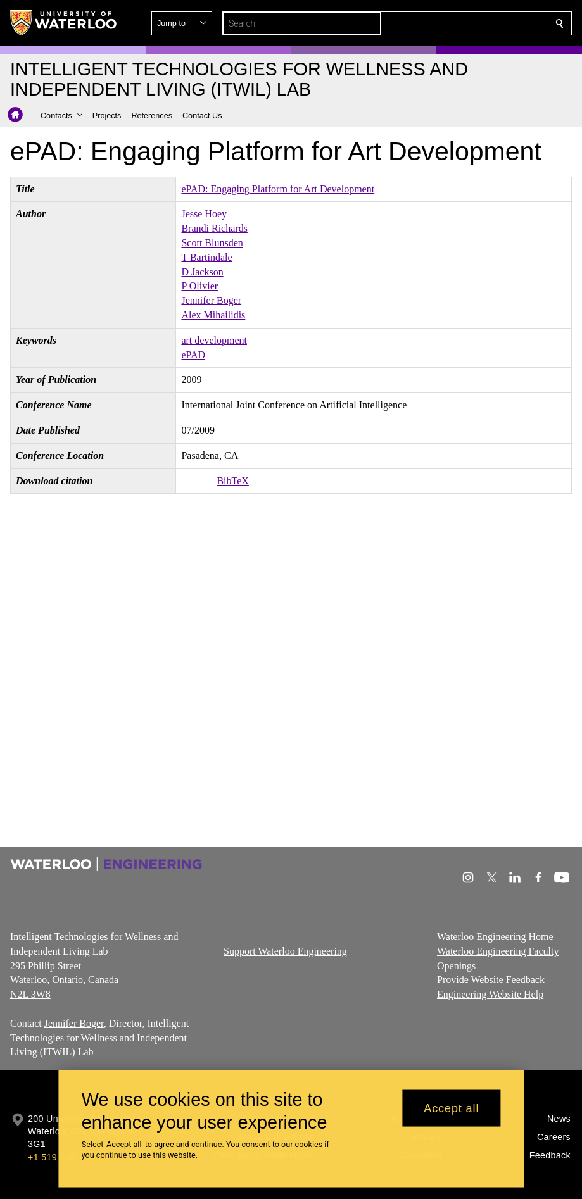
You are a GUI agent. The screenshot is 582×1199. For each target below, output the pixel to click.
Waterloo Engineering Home (495, 936)
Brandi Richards (214, 228)
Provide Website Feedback (491, 979)
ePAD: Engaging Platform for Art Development (277, 189)
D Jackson (202, 272)
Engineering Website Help (490, 994)
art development (214, 340)
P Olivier (199, 285)
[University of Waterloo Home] (64, 22)
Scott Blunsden (212, 242)
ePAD (193, 354)
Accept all (451, 1108)
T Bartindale (206, 257)
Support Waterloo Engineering (285, 950)
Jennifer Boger (211, 300)
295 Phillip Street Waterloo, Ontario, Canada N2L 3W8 (64, 980)
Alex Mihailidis (213, 315)
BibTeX (232, 480)
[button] (468, 23)
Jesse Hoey (204, 213)
